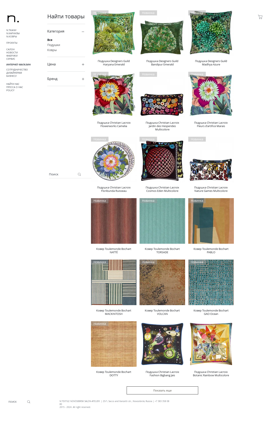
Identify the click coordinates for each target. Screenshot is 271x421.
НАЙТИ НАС (12, 83)
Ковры (52, 49)
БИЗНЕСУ (11, 75)
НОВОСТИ (12, 52)
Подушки (53, 44)
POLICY (10, 90)
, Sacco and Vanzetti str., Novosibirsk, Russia (129, 401)
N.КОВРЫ (11, 36)
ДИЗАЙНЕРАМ (14, 72)
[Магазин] (260, 17)
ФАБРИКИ (12, 55)
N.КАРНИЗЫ (13, 33)
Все (49, 39)
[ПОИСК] (12, 402)
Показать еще (162, 390)
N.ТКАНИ (11, 30)
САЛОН (10, 49)
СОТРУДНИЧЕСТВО (17, 69)
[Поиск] (59, 174)
